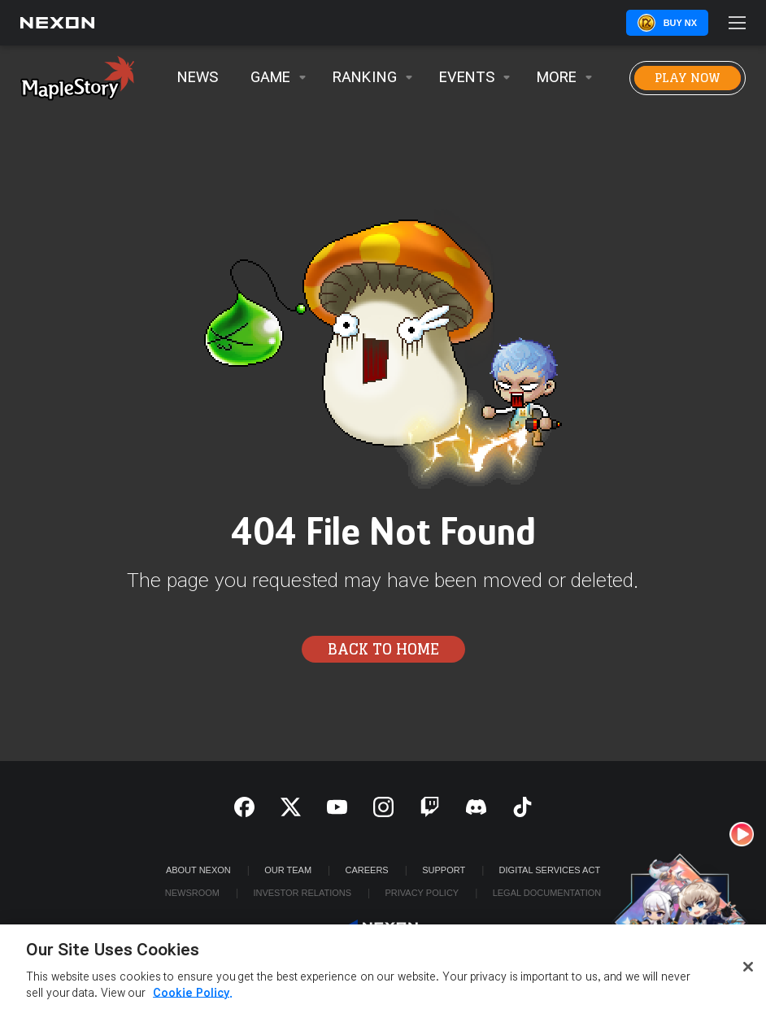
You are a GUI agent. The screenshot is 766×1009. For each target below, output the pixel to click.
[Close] (748, 971)
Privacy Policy (422, 893)
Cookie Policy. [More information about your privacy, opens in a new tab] (193, 997)
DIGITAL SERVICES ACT (550, 870)
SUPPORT (443, 870)
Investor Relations (302, 893)
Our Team (287, 870)
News (197, 78)
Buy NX (680, 23)
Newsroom (192, 893)
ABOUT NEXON (198, 870)
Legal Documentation (547, 893)
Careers (367, 870)
